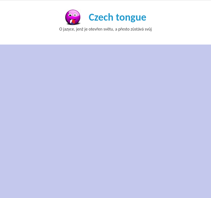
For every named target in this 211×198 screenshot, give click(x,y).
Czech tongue (117, 17)
